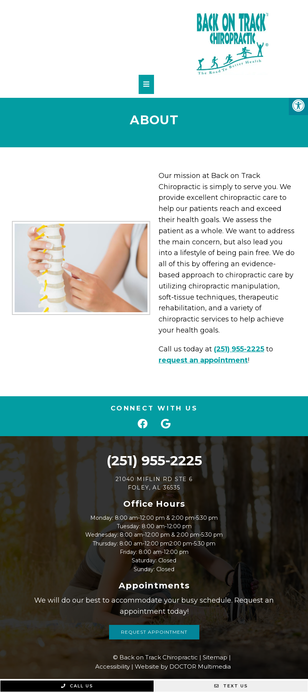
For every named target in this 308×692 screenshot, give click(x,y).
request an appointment (200, 360)
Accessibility (112, 666)
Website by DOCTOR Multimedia (183, 666)
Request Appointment (154, 632)
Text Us (231, 686)
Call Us (77, 686)
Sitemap (215, 657)
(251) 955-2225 (236, 349)
